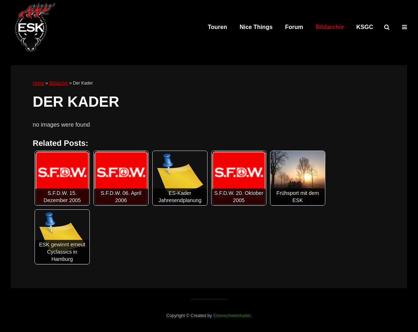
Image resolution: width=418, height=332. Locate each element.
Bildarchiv (330, 27)
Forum (294, 27)
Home (38, 83)
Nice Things (256, 27)
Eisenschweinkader (231, 315)
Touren (217, 27)
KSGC (364, 27)
